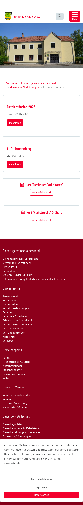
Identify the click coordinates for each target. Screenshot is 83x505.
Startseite (11, 83)
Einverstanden (41, 495)
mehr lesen (15, 122)
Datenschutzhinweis (41, 479)
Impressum (41, 487)
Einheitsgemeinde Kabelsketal (38, 83)
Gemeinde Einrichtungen (24, 87)
